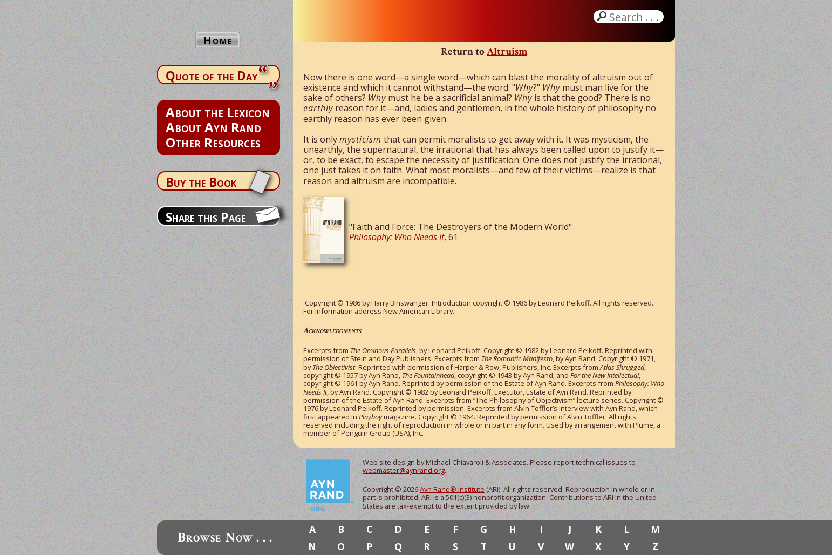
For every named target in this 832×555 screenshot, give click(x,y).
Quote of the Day (211, 75)
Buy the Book (201, 182)
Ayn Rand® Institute (452, 489)
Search (635, 16)
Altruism (507, 51)
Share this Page (205, 217)
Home (218, 40)
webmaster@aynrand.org (404, 470)
